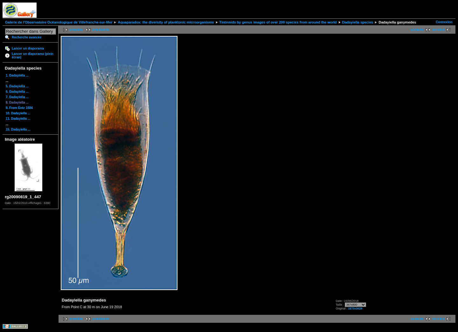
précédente (100, 29)
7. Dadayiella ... (17, 97)
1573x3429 (355, 308)
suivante (417, 29)
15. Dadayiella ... (18, 129)
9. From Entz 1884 (19, 108)
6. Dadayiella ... (17, 91)
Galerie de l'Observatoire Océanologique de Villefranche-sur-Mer (58, 22)
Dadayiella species (357, 22)
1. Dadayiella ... (17, 75)
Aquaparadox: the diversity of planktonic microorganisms (166, 22)
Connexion (444, 22)
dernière (438, 29)
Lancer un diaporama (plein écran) (32, 55)
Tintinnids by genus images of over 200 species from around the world (278, 22)
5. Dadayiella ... (17, 86)
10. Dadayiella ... (18, 113)
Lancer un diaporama (28, 48)
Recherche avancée (26, 37)
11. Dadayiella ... (18, 118)
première (76, 29)
